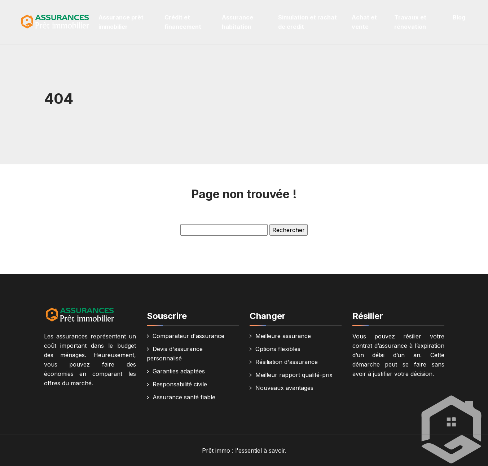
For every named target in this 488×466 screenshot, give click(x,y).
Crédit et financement (182, 22)
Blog (459, 17)
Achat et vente (364, 22)
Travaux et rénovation (410, 22)
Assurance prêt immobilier (121, 22)
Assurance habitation (237, 22)
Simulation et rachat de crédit (307, 22)
